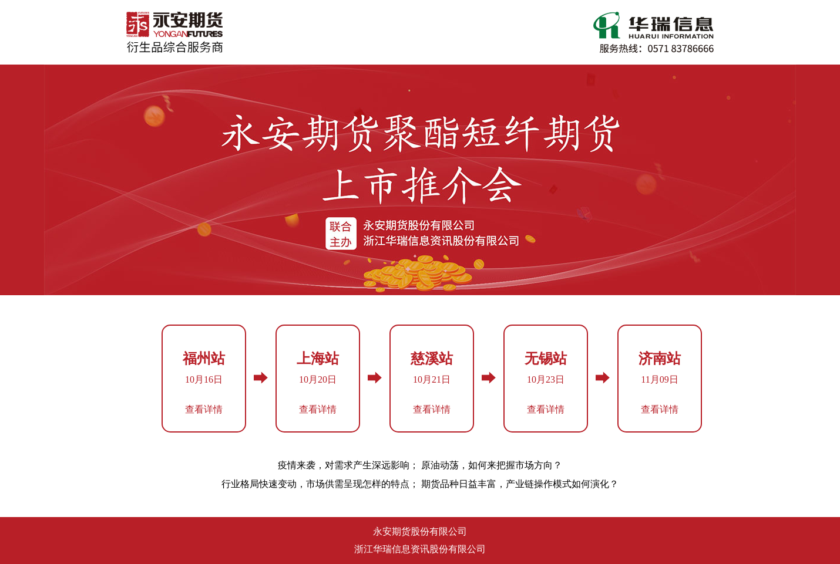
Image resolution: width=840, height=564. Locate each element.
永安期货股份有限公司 (420, 531)
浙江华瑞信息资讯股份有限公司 (420, 549)
